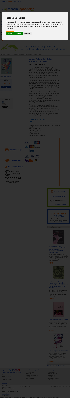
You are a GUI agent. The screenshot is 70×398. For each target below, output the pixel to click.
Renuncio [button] (18, 33)
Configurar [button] (27, 33)
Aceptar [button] (10, 33)
